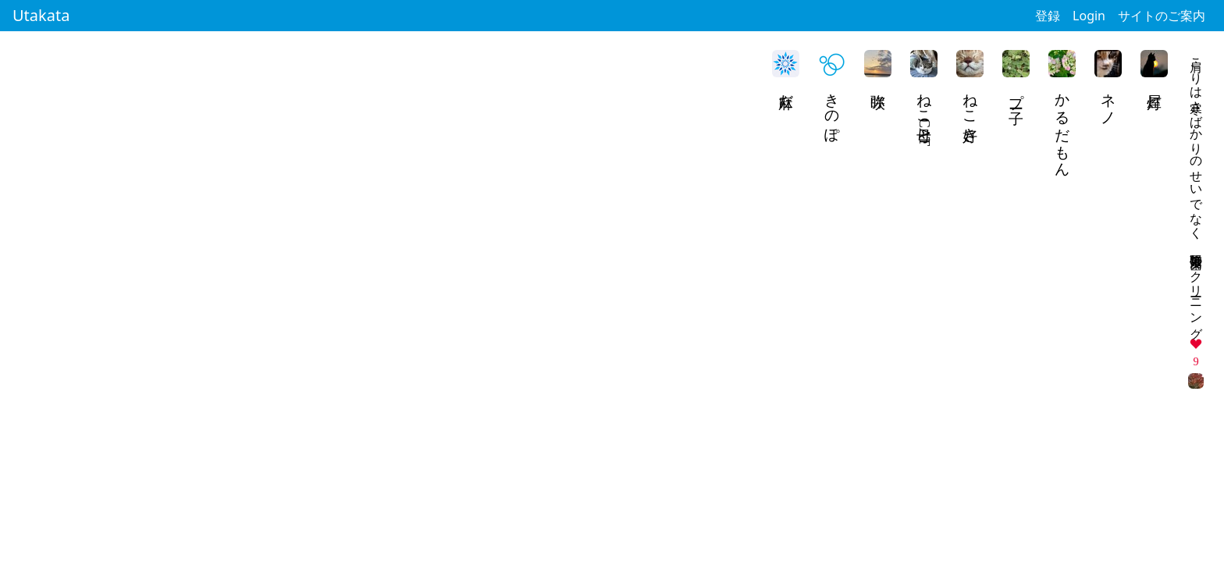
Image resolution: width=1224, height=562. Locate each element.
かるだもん (1063, 126)
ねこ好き (970, 109)
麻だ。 (786, 100)
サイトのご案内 (1161, 15)
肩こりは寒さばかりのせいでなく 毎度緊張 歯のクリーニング (1196, 191)
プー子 (1017, 92)
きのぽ (832, 109)
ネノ (1109, 101)
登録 (1047, 15)
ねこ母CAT (924, 115)
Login (1089, 15)
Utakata (40, 15)
